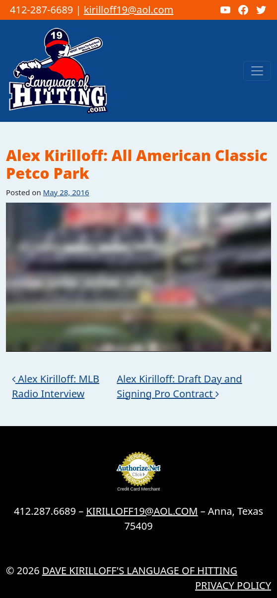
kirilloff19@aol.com (129, 9)
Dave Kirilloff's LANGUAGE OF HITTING (139, 570)
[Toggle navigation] (257, 71)
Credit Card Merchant (138, 489)
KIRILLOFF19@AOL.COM (142, 511)
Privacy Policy (233, 585)
